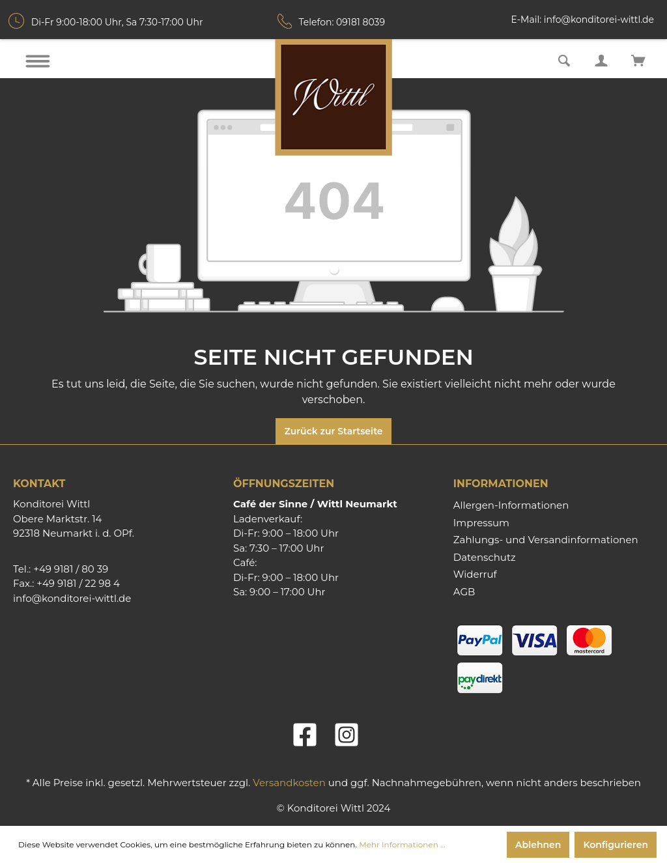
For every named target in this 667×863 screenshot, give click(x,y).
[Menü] (38, 61)
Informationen (500, 483)
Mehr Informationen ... (402, 844)
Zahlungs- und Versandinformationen (545, 539)
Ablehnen (538, 845)
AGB (464, 592)
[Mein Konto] (601, 59)
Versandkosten (289, 782)
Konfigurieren (615, 845)
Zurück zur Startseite (333, 431)
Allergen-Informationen (511, 505)
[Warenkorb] (638, 59)
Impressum (481, 522)
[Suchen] (564, 59)
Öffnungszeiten (283, 483)
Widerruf (475, 574)
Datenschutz (484, 557)
